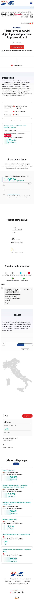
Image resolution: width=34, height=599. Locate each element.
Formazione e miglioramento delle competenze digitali (17, 550)
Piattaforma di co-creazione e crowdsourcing (16, 534)
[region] (17, 377)
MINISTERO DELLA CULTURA (20, 107)
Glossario (17, 581)
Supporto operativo (8, 470)
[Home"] (3, 344)
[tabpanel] (17, 430)
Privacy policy (14, 579)
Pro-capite (21, 345)
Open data (8, 581)
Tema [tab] (16, 464)
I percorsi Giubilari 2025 (10, 519)
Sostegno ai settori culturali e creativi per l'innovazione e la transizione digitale (15, 486)
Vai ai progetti (27, 416)
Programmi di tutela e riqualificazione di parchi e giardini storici (17, 503)
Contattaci (27, 581)
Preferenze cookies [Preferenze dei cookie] (25, 579)
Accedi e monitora (17, 47)
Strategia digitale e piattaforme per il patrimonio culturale (15, 126)
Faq (5, 579)
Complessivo (28, 345)
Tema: (10, 473)
